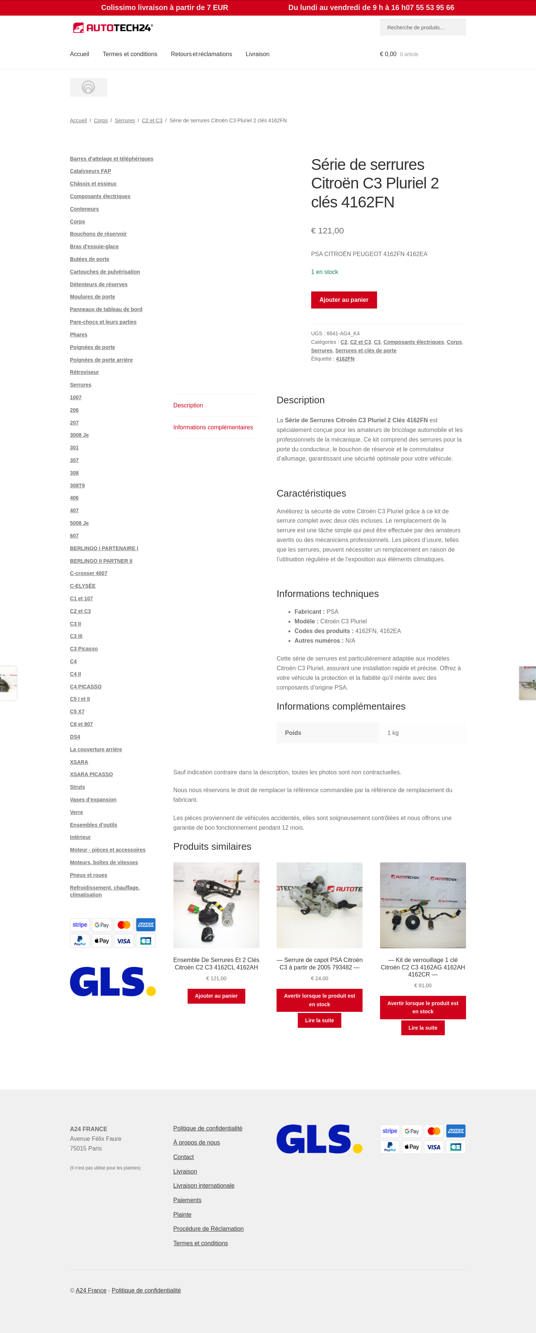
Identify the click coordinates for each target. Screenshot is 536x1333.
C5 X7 (77, 711)
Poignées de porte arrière (101, 360)
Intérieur (80, 837)
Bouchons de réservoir (98, 234)
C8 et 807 (81, 724)
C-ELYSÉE (83, 586)
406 (74, 498)
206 (74, 410)
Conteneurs (84, 209)
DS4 (75, 737)
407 (74, 510)
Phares (78, 335)
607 (74, 536)
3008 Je (79, 435)
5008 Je (79, 523)
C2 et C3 (152, 120)
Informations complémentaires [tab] (213, 427)
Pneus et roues (88, 875)
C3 (377, 342)
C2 (344, 342)
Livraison (257, 54)
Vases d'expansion (93, 800)
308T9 (77, 485)
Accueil (79, 54)
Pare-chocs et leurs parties (103, 322)
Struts (77, 787)
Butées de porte (89, 259)
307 (74, 460)
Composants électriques (413, 342)
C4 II (75, 674)
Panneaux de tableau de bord (106, 309)
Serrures (125, 120)
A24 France (91, 1290)
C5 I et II (80, 699)
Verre (76, 812)
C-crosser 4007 (88, 573)
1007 (76, 397)
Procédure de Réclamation (208, 1229)
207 (74, 423)
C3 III (76, 636)
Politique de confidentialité (208, 1128)
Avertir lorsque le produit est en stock (319, 1000)
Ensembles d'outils (93, 825)
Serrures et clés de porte (365, 351)
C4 (73, 661)
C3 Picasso (84, 649)
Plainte (182, 1214)
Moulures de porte (92, 297)
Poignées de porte (92, 347)
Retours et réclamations (201, 54)
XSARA (79, 762)
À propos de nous (196, 1142)
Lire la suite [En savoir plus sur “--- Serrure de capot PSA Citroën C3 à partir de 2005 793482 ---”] (319, 1020)
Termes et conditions (130, 54)
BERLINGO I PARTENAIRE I (104, 548)
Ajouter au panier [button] (216, 996)
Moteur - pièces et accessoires (108, 850)
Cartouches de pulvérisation (105, 272)
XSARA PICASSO (91, 774)
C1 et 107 (81, 598)
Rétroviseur (84, 372)
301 (74, 448)
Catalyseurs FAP (90, 171)
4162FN (345, 359)
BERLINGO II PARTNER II (101, 561)
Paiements (187, 1200)
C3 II (75, 624)
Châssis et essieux (93, 184)
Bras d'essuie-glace (94, 246)
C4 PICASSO (86, 687)
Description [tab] (188, 405)
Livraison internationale (204, 1185)
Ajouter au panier (343, 300)
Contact (183, 1157)
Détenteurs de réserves (99, 284)
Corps (101, 120)
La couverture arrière (96, 749)
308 (74, 473)
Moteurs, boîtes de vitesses (104, 862)
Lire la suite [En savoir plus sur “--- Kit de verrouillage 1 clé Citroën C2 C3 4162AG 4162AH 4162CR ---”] (422, 1028)
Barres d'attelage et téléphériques (111, 159)
